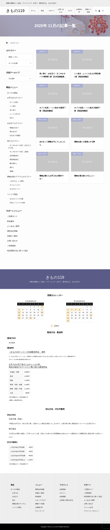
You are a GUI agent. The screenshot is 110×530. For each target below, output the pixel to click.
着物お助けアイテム (19, 504)
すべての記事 (13, 63)
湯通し (12, 171)
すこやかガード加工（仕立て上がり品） (19, 146)
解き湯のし (13, 163)
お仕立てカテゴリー (15, 123)
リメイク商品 (12, 194)
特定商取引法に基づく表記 (17, 251)
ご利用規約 (11, 246)
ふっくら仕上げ (15, 114)
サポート (52, 10)
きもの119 (15, 10)
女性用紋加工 (14, 155)
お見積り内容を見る (66, 500)
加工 (13, 500)
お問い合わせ (61, 10)
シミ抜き (13, 106)
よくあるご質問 (13, 226)
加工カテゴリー (13, 141)
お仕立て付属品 (15, 135)
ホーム (33, 10)
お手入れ (15, 493)
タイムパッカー (15, 185)
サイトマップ (39, 511)
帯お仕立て (13, 131)
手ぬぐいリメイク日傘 (17, 202)
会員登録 (63, 489)
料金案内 (10, 221)
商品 (42, 10)
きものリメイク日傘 (16, 199)
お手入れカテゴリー (15, 98)
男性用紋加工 (14, 159)
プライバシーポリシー (91, 511)
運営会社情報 (12, 231)
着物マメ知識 (88, 10)
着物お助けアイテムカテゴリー (19, 177)
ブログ (70, 10)
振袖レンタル (13, 57)
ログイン (63, 493)
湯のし (12, 167)
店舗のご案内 (12, 236)
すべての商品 (12, 93)
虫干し (12, 118)
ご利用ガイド (12, 216)
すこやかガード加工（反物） (19, 152)
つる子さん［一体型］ (17, 181)
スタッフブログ (40, 500)
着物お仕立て (14, 128)
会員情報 (63, 496)
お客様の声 (79, 10)
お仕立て (15, 496)
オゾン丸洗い (14, 102)
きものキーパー (15, 189)
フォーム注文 (88, 507)
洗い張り (13, 110)
